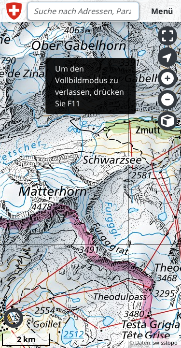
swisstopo (165, 342)
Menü (162, 11)
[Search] (83, 11)
